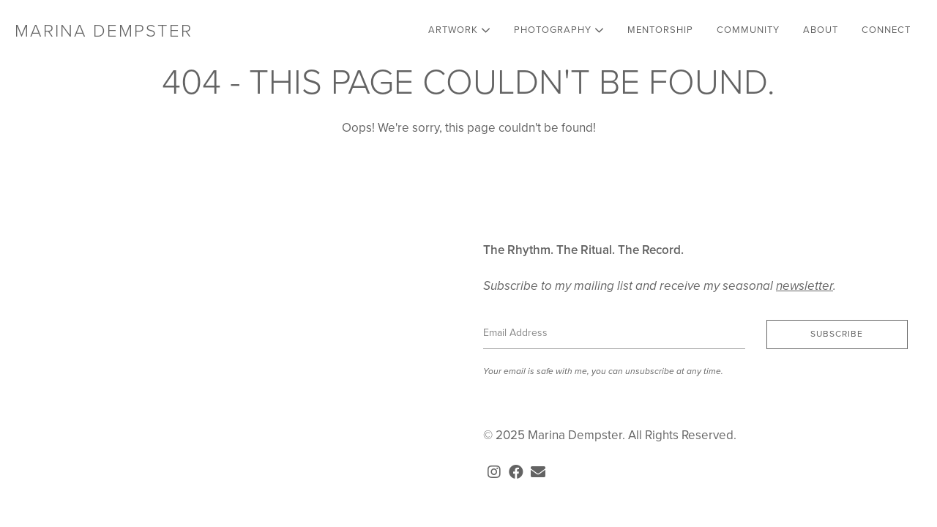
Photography (559, 30)
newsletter (804, 286)
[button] (837, 334)
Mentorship (660, 30)
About (820, 30)
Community (748, 30)
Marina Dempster (104, 31)
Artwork (459, 30)
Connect (886, 30)
